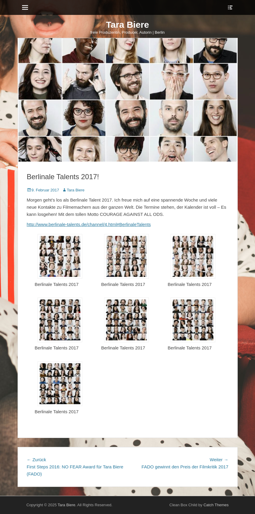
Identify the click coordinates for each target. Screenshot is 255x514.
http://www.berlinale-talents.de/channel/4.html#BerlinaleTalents (89, 224)
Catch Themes (215, 505)
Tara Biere (127, 25)
